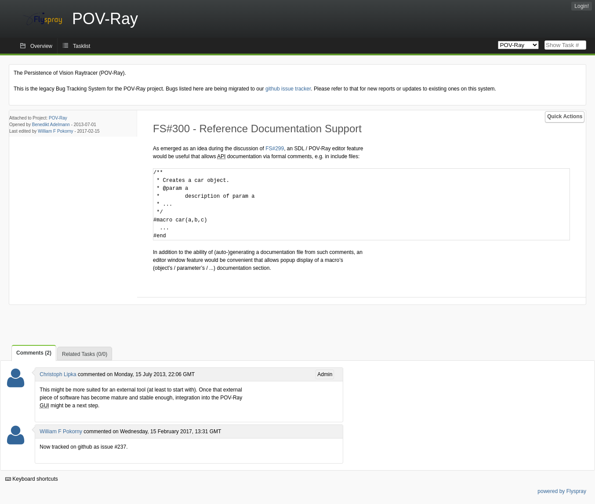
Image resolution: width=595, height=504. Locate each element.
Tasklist (81, 46)
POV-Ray (58, 118)
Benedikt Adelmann (51, 124)
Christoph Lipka (58, 374)
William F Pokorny (55, 131)
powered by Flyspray (561, 491)
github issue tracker (288, 89)
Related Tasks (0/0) (84, 354)
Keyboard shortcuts (31, 479)
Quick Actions (564, 116)
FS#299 (274, 148)
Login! (581, 6)
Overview (41, 46)
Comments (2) (33, 353)
